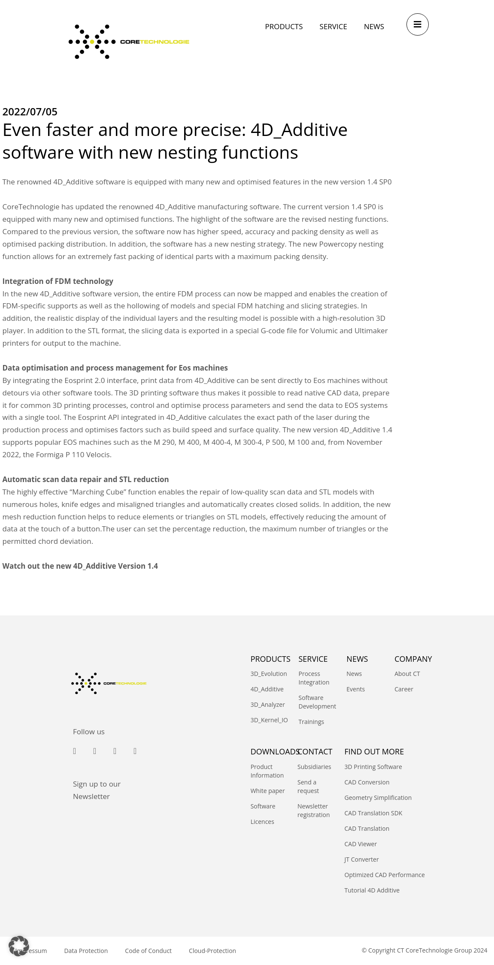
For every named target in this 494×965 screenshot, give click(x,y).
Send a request (308, 786)
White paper (268, 791)
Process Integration (313, 677)
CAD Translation (367, 828)
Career (403, 689)
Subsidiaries (314, 767)
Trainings (311, 722)
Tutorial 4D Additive (372, 890)
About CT (407, 673)
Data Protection (86, 951)
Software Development (313, 702)
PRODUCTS (271, 659)
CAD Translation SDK (374, 813)
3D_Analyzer (266, 704)
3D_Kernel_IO (266, 720)
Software (263, 806)
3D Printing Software (373, 767)
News (354, 673)
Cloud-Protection (212, 951)
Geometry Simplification (378, 797)
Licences (262, 821)
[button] (19, 946)
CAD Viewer (361, 844)
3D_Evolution (266, 673)
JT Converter (362, 859)
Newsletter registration (313, 810)
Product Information (267, 771)
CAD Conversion (367, 782)
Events (355, 689)
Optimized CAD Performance (385, 875)
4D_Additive (266, 689)
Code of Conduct (148, 951)
